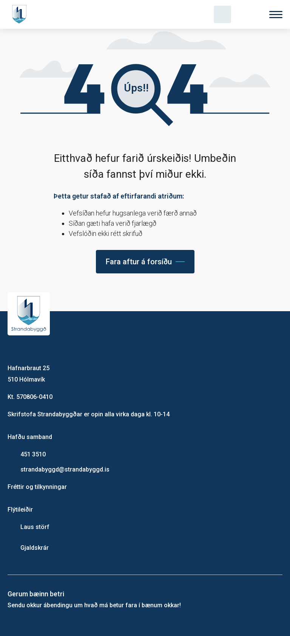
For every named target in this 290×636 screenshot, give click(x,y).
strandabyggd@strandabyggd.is (65, 469)
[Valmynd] (275, 14)
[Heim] (21, 14)
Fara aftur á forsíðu (139, 261)
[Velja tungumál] (249, 14)
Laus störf (34, 527)
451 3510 (33, 454)
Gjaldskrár (34, 547)
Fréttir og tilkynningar (37, 486)
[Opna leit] (222, 14)
